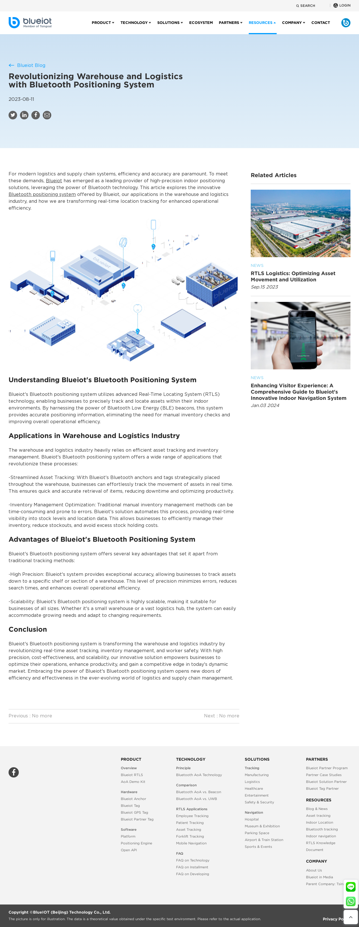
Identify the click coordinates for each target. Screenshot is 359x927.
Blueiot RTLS (132, 775)
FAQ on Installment (192, 867)
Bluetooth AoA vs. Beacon (198, 792)
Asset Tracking (188, 829)
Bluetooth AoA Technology (199, 775)
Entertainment (257, 795)
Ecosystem (201, 27)
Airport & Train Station (264, 840)
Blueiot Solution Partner (326, 781)
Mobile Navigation (191, 843)
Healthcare (254, 788)
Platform (128, 836)
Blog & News (317, 809)
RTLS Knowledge (320, 843)
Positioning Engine (136, 843)
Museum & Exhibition (262, 826)
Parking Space (257, 833)
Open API (129, 850)
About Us (314, 870)
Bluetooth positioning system (42, 195)
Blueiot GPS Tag (134, 812)
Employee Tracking (192, 816)
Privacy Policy (336, 919)
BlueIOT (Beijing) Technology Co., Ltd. (72, 912)
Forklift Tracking (190, 836)
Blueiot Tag (130, 805)
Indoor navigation (321, 836)
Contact (320, 27)
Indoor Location (319, 822)
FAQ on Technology (192, 860)
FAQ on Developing (192, 874)
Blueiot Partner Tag (137, 819)
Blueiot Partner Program (327, 768)
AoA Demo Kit (133, 781)
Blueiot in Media (319, 877)
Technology (134, 27)
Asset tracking (318, 815)
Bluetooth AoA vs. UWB (196, 799)
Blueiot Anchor (133, 799)
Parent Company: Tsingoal (328, 884)
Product (101, 27)
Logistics (252, 781)
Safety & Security (259, 802)
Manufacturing (257, 775)
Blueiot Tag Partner (322, 788)
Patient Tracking (190, 822)
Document (314, 850)
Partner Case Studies (324, 775)
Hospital (252, 819)
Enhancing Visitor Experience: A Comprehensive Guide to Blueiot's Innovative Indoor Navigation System (300, 388)
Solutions (168, 27)
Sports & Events (258, 846)
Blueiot (54, 181)
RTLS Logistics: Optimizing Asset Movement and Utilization (300, 272)
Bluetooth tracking (322, 829)
